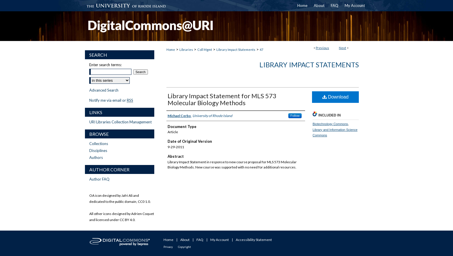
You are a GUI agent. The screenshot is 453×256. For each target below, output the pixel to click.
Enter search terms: (105, 64)
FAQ (199, 240)
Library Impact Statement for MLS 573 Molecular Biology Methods (222, 99)
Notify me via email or (111, 100)
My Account (219, 240)
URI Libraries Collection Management (120, 122)
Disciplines (98, 150)
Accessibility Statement (254, 240)
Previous (322, 48)
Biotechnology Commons (330, 124)
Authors (96, 157)
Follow (295, 115)
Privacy (168, 246)
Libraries (186, 49)
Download (335, 96)
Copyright (184, 246)
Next (342, 48)
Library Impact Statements (235, 49)
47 (261, 49)
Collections (98, 143)
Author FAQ (99, 179)
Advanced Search (103, 90)
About (185, 240)
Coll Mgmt (204, 49)
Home (170, 49)
